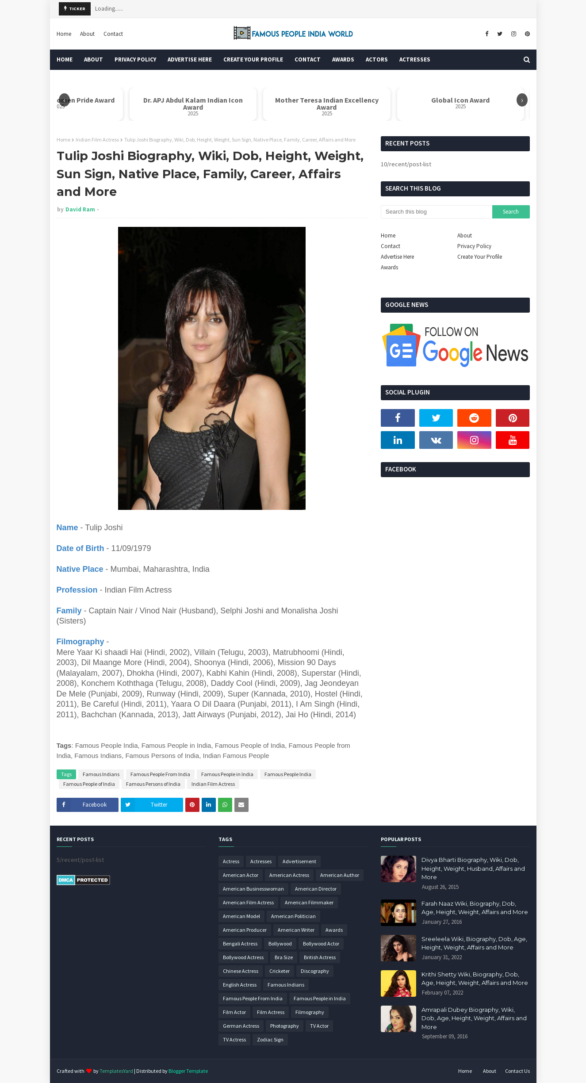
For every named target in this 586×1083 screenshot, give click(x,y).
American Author (339, 875)
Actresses (261, 861)
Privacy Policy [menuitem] (135, 59)
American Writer (296, 929)
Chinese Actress (240, 971)
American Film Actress (248, 902)
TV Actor (319, 1025)
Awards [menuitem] (343, 59)
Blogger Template (188, 1071)
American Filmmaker (309, 902)
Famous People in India (227, 774)
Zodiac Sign (270, 1039)
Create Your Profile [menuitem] (253, 59)
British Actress (320, 957)
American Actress (289, 875)
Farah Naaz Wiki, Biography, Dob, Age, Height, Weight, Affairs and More (474, 908)
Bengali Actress (240, 943)
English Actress (240, 984)
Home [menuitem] (65, 59)
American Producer (245, 929)
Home (64, 34)
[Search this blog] (436, 211)
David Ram (80, 209)
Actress (231, 861)
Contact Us (517, 1071)
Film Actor (234, 1012)
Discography (315, 971)
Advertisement (299, 861)
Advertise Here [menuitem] (190, 59)
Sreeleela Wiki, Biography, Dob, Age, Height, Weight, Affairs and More (474, 943)
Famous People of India (89, 784)
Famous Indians (101, 774)
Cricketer (279, 971)
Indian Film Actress (97, 139)
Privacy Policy (474, 246)
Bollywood (280, 943)
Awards (389, 267)
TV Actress (234, 1039)
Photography (284, 1025)
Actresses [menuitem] (414, 59)
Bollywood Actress (243, 957)
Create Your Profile (479, 256)
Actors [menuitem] (377, 59)
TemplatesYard (116, 1071)
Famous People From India (160, 774)
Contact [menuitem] (308, 59)
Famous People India (287, 774)
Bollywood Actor (321, 943)
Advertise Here (397, 256)
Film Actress (270, 1012)
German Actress (241, 1025)
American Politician (293, 916)
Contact (113, 34)
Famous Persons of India (153, 784)
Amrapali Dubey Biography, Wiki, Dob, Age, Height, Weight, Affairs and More (474, 1018)
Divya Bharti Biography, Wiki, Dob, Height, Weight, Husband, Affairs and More (473, 868)
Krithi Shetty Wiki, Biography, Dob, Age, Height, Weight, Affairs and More (474, 979)
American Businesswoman (253, 888)
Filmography (309, 1012)
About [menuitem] (93, 59)
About (87, 34)
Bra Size (284, 957)
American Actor (240, 875)
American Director (316, 888)
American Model (241, 916)
